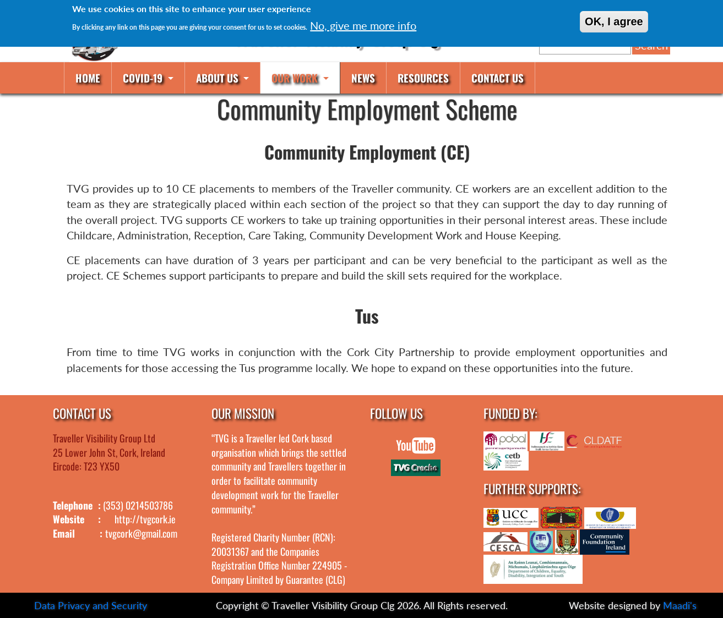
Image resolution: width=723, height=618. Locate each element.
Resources (423, 77)
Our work (295, 77)
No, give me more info (363, 25)
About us (218, 77)
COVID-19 (144, 77)
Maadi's (680, 605)
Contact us (497, 77)
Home (87, 77)
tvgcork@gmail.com (141, 533)
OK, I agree (614, 21)
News (363, 77)
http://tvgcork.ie (145, 519)
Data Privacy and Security (90, 605)
